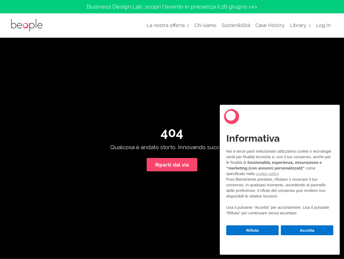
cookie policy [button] (267, 173)
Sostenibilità (236, 25)
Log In (323, 25)
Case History (270, 25)
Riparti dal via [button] (172, 165)
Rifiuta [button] (252, 230)
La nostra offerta (168, 25)
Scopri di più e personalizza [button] (279, 242)
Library (300, 25)
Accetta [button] (307, 230)
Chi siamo (205, 25)
